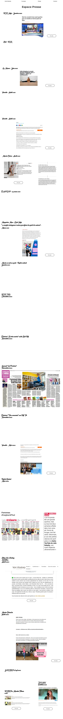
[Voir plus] (51, 36)
